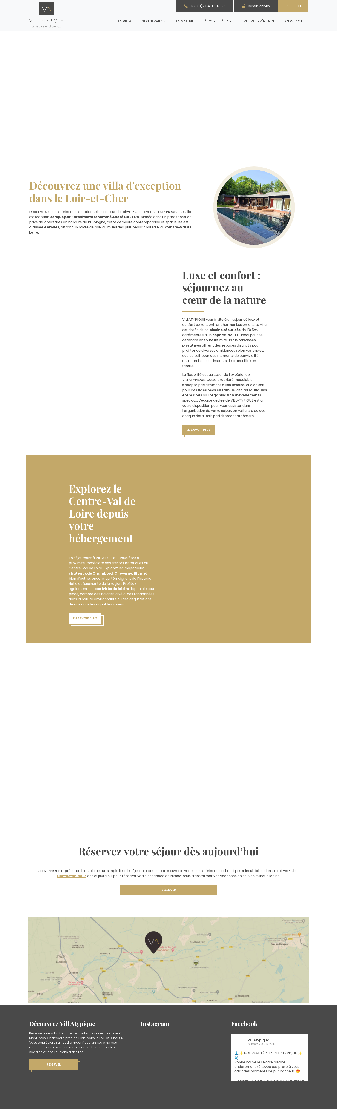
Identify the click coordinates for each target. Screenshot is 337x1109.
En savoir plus (199, 430)
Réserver (168, 890)
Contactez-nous (71, 875)
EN (300, 5)
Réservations (259, 6)
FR (285, 5)
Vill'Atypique (258, 1040)
